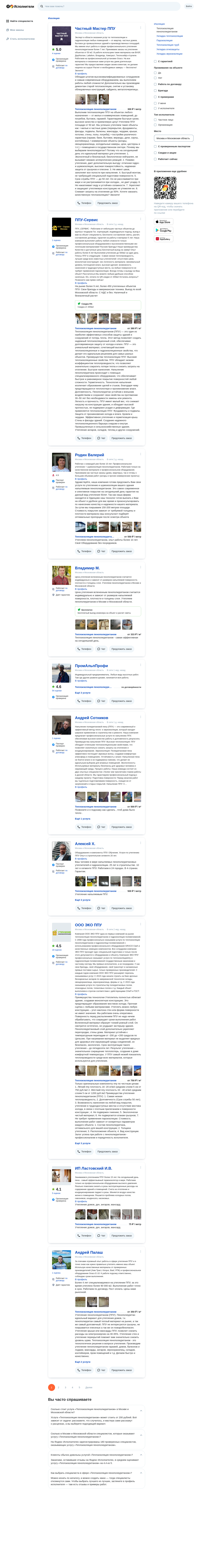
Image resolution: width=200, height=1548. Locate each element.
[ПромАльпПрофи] (61, 673)
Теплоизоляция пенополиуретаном (95, 109)
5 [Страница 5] (79, 1387)
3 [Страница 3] (65, 1387)
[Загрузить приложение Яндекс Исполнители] (174, 188)
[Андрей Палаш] (61, 1259)
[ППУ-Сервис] (61, 227)
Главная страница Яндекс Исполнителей (20, 6)
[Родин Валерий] (61, 462)
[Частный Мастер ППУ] (61, 35)
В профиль (81, 73)
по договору (62, 66)
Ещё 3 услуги (82, 692)
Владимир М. (87, 568)
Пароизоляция (164, 40)
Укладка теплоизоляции (169, 36)
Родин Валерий (89, 455)
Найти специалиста (19, 21)
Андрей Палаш (89, 1252)
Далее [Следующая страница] (88, 1387)
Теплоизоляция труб (167, 44)
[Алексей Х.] (61, 851)
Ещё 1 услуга (82, 818)
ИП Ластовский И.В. (93, 1168)
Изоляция (159, 24)
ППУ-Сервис (86, 220)
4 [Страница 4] (72, 1387)
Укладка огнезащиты (167, 49)
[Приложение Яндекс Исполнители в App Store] (163, 221)
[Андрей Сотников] (61, 725)
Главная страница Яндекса (8, 6)
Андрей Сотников (91, 718)
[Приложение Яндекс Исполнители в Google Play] (163, 230)
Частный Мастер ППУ (95, 28)
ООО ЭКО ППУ (88, 925)
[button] (84, 203)
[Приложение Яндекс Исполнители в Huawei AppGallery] (163, 238)
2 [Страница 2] (58, 1387)
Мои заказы (15, 30)
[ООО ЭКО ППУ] (61, 932)
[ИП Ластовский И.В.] (61, 1175)
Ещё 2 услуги (82, 1361)
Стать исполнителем (20, 38)
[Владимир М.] (61, 575)
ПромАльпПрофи (91, 666)
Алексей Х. (85, 844)
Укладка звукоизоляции (169, 53)
